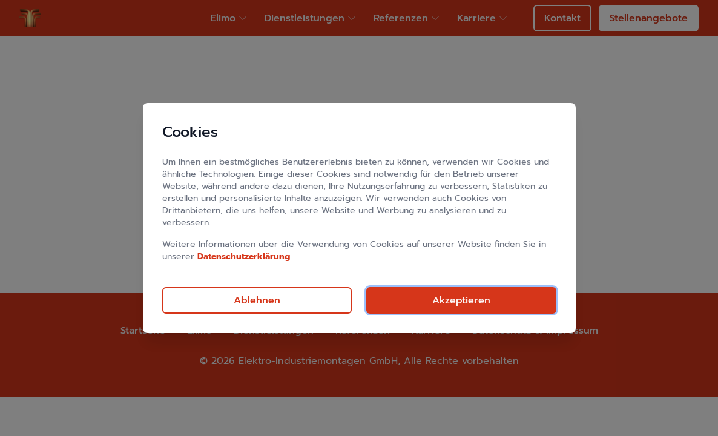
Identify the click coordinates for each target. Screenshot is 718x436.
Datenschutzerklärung (243, 256)
